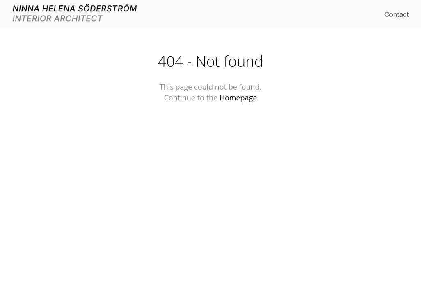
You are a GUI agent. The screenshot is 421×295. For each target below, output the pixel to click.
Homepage (238, 97)
